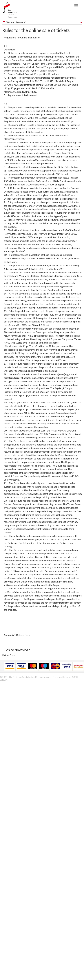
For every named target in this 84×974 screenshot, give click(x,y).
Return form (8, 655)
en (81, 22)
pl (75, 22)
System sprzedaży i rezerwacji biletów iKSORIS (57, 677)
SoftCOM (4, 680)
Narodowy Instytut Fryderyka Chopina (15, 11)
